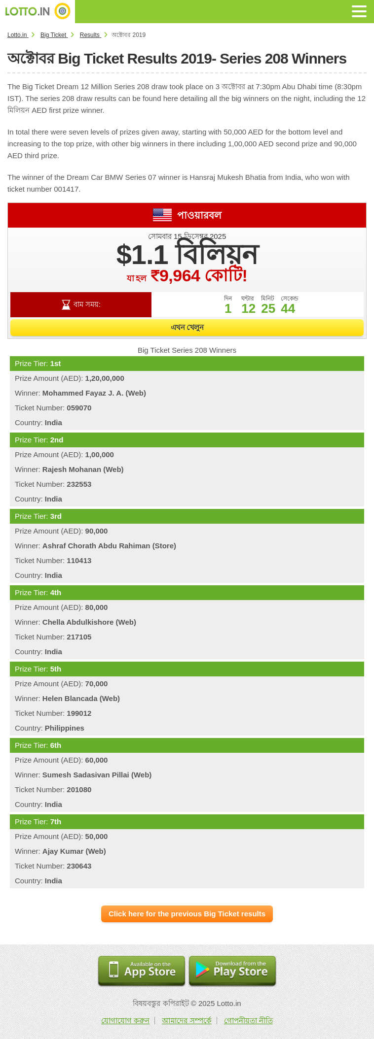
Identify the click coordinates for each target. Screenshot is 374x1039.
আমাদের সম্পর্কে (186, 1020)
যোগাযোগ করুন (125, 1020)
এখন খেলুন (187, 327)
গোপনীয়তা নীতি (248, 1020)
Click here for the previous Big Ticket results (187, 913)
